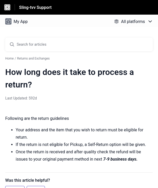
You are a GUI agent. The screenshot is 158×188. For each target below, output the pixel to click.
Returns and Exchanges (33, 58)
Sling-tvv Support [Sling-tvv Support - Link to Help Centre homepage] (35, 7)
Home (9, 58)
